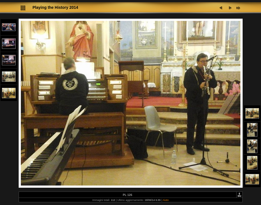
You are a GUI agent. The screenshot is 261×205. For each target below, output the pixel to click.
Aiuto (166, 199)
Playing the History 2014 (55, 7)
